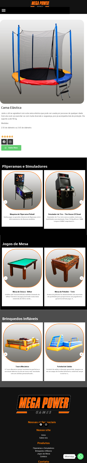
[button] (34, 148)
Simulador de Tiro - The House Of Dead (41, 214)
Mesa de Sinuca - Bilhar (46, 292)
